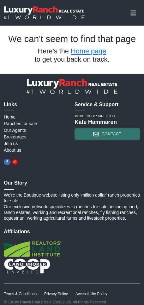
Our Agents (15, 130)
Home (9, 116)
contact (107, 134)
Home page (88, 51)
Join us (11, 143)
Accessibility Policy (91, 294)
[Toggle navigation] (133, 12)
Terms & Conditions (20, 294)
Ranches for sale (20, 123)
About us (12, 150)
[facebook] (7, 162)
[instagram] (15, 162)
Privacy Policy (56, 294)
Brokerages (15, 136)
